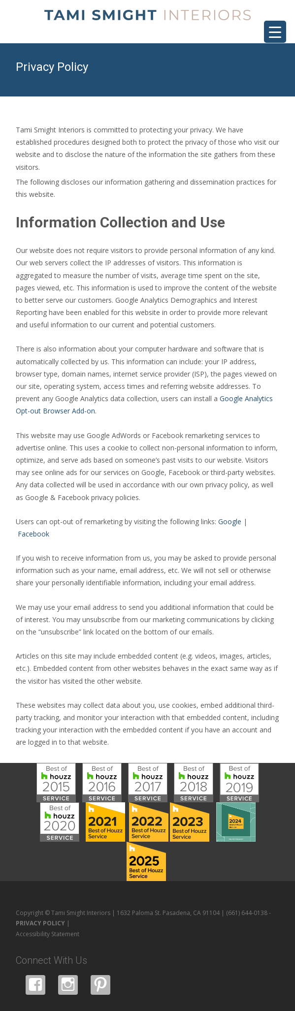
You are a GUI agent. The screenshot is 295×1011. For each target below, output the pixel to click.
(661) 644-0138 (246, 913)
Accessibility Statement (47, 934)
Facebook (33, 533)
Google (229, 521)
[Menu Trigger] (275, 32)
